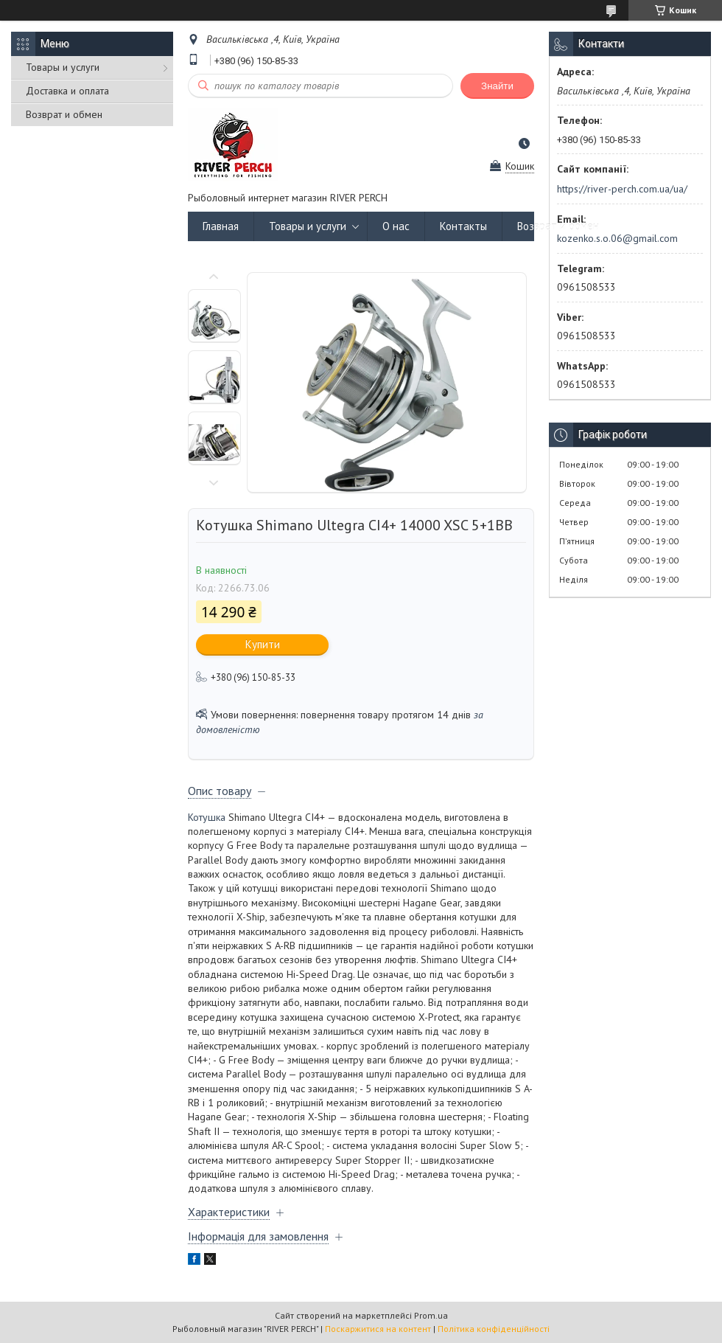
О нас (396, 226)
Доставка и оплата (67, 90)
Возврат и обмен (64, 114)
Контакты (463, 226)
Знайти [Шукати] (497, 85)
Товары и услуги (62, 67)
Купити (262, 644)
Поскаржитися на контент (378, 1328)
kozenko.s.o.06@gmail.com (617, 238)
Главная (221, 226)
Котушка (206, 817)
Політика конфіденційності (494, 1328)
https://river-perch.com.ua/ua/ (622, 188)
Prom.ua (431, 1315)
